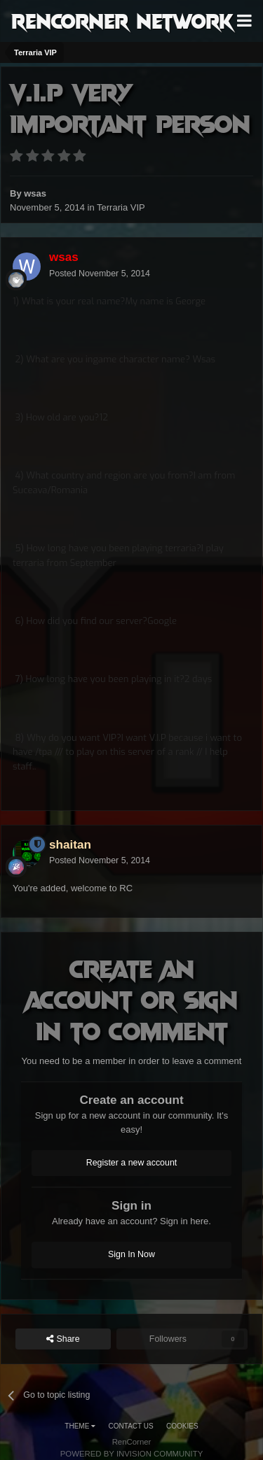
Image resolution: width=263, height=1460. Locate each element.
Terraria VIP (121, 207)
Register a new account (131, 1163)
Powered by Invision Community (131, 1454)
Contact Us (131, 1426)
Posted (99, 273)
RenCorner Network (122, 20)
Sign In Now (131, 1254)
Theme (80, 1426)
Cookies (182, 1426)
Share (63, 1339)
